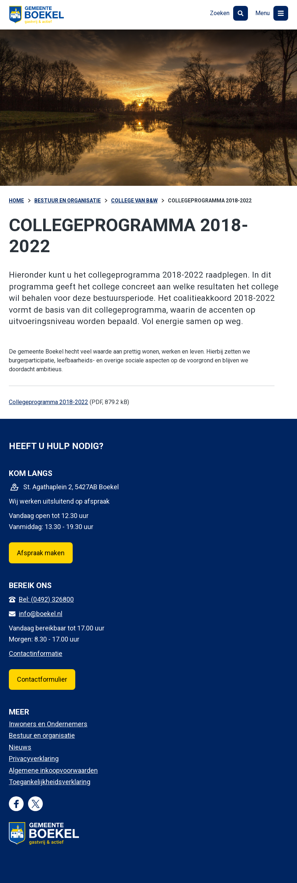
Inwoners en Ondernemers (48, 724)
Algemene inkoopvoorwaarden (53, 770)
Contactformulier (42, 679)
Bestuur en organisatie (42, 735)
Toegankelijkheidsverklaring (49, 782)
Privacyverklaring (34, 758)
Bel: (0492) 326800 (46, 599)
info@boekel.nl (40, 614)
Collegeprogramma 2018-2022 (48, 402)
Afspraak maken (41, 553)
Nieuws (20, 747)
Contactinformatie (35, 653)
